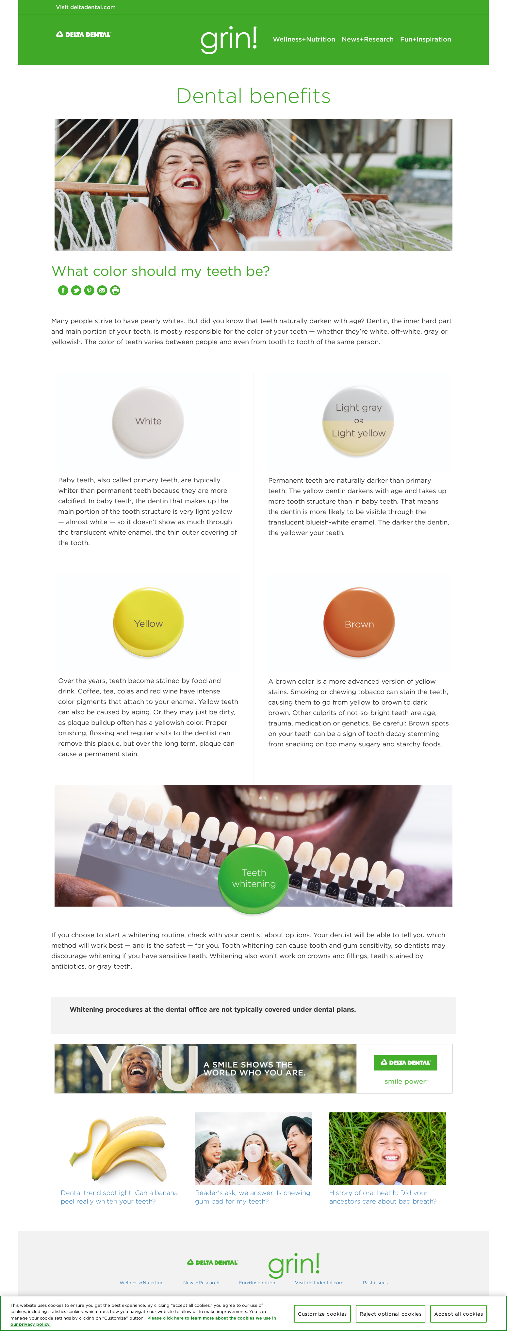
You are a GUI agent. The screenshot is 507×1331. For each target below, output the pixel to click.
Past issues (375, 1283)
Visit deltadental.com (86, 7)
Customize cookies (322, 1314)
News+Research (368, 39)
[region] (253, 1313)
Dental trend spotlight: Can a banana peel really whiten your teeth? (119, 1197)
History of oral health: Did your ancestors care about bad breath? (383, 1197)
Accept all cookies (458, 1314)
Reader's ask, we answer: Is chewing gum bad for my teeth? (252, 1197)
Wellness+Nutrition (304, 39)
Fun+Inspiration (425, 39)
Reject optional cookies (391, 1314)
